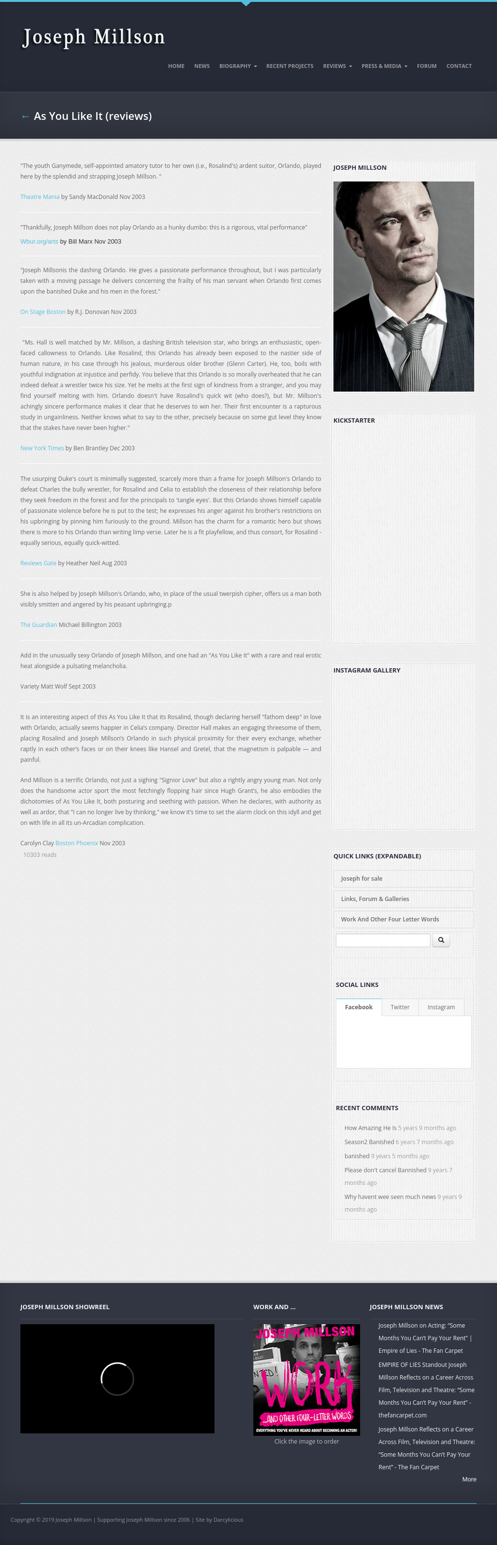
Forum (427, 65)
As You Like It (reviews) (93, 115)
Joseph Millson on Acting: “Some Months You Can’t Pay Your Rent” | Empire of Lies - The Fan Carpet (425, 1338)
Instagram (441, 1007)
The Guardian (38, 625)
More (469, 1479)
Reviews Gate (38, 563)
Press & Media (382, 67)
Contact (459, 65)
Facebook (359, 1007)
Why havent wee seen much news (390, 1197)
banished (357, 1156)
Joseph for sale (361, 878)
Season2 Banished (369, 1142)
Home (176, 65)
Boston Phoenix (76, 843)
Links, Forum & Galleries (375, 899)
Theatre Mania (40, 197)
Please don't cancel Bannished (386, 1170)
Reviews (335, 67)
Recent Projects (290, 65)
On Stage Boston (43, 312)
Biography (236, 67)
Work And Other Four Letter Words (390, 919)
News (202, 65)
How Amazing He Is (371, 1128)
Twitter (400, 1007)
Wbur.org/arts (39, 241)
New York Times (42, 448)
